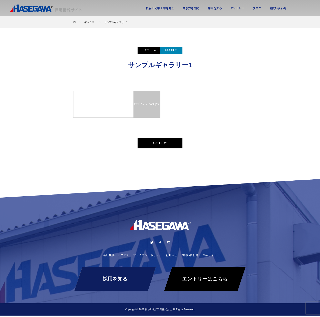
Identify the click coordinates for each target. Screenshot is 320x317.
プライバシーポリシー (147, 256)
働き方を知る (191, 8)
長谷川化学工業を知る (160, 8)
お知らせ (171, 256)
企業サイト (209, 256)
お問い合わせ (278, 8)
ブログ (257, 8)
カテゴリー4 (149, 50)
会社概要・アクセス (116, 256)
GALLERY (160, 143)
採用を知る (215, 8)
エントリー (237, 8)
